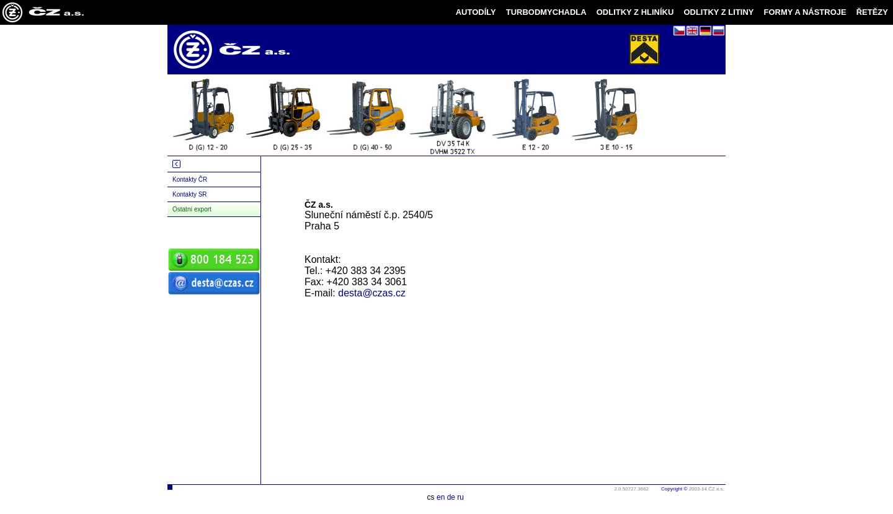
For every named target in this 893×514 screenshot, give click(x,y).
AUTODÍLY (476, 12)
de (451, 497)
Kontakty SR (189, 194)
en (441, 497)
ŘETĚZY (872, 12)
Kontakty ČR (189, 179)
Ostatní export (191, 209)
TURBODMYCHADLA (546, 12)
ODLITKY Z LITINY (718, 12)
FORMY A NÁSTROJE (805, 12)
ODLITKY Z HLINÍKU (635, 12)
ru (460, 497)
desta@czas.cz (372, 293)
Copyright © (674, 489)
